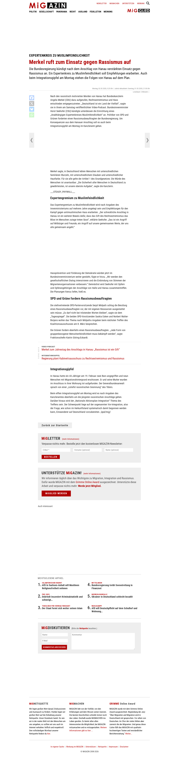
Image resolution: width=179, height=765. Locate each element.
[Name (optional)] (118, 450)
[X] (31, 103)
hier (48, 733)
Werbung (141, 3)
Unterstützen (128, 3)
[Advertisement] (89, 33)
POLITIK (33, 11)
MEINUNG (108, 11)
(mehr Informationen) (70, 439)
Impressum (113, 747)
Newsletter (102, 3)
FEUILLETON (95, 11)
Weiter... (128, 733)
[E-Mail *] (56, 450)
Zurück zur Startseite (55, 425)
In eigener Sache (57, 747)
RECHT (73, 11)
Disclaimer (124, 747)
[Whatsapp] (31, 114)
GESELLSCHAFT (46, 11)
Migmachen (114, 3)
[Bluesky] (31, 109)
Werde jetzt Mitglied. (89, 485)
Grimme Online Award (87, 482)
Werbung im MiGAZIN (74, 747)
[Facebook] (31, 97)
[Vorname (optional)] (87, 450)
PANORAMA (61, 11)
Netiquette (83, 628)
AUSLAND (82, 11)
